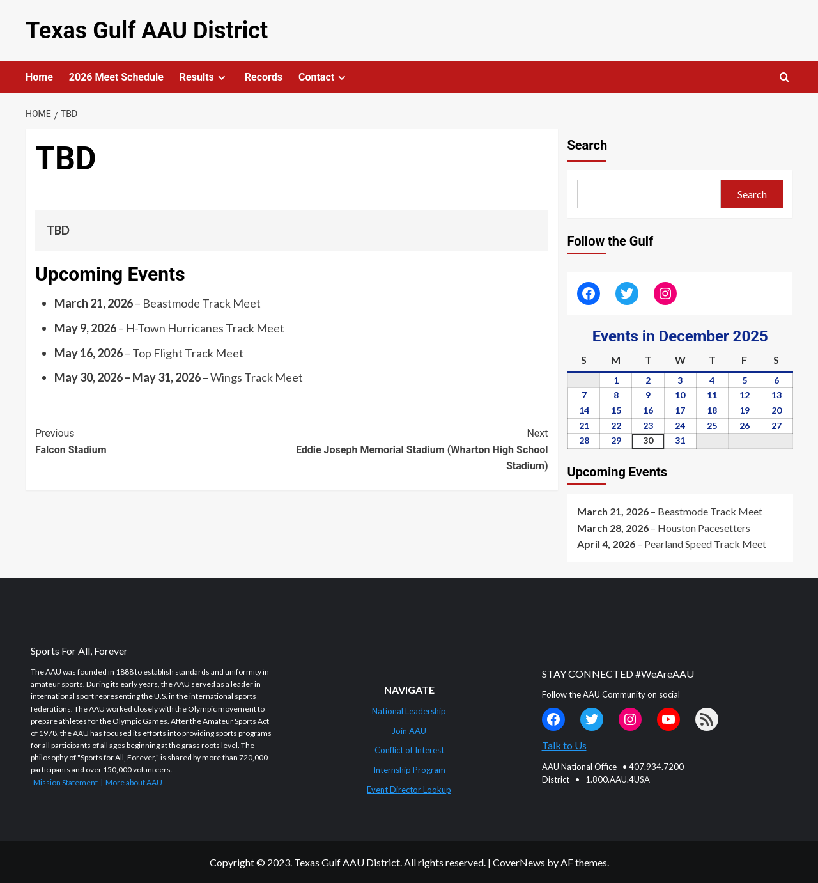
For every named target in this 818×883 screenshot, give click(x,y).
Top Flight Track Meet (187, 352)
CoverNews (519, 862)
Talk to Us (564, 745)
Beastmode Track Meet (202, 303)
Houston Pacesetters (704, 528)
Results (204, 77)
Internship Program (409, 770)
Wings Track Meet (256, 377)
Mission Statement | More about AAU (97, 782)
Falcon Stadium (163, 440)
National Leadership (409, 711)
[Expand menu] (221, 77)
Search (587, 145)
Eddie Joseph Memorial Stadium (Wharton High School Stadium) (419, 448)
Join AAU (409, 731)
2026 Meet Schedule (116, 77)
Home (39, 77)
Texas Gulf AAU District (147, 30)
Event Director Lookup (409, 790)
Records (263, 77)
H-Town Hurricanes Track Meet (205, 328)
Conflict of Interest (409, 750)
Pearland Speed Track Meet (705, 544)
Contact (323, 77)
